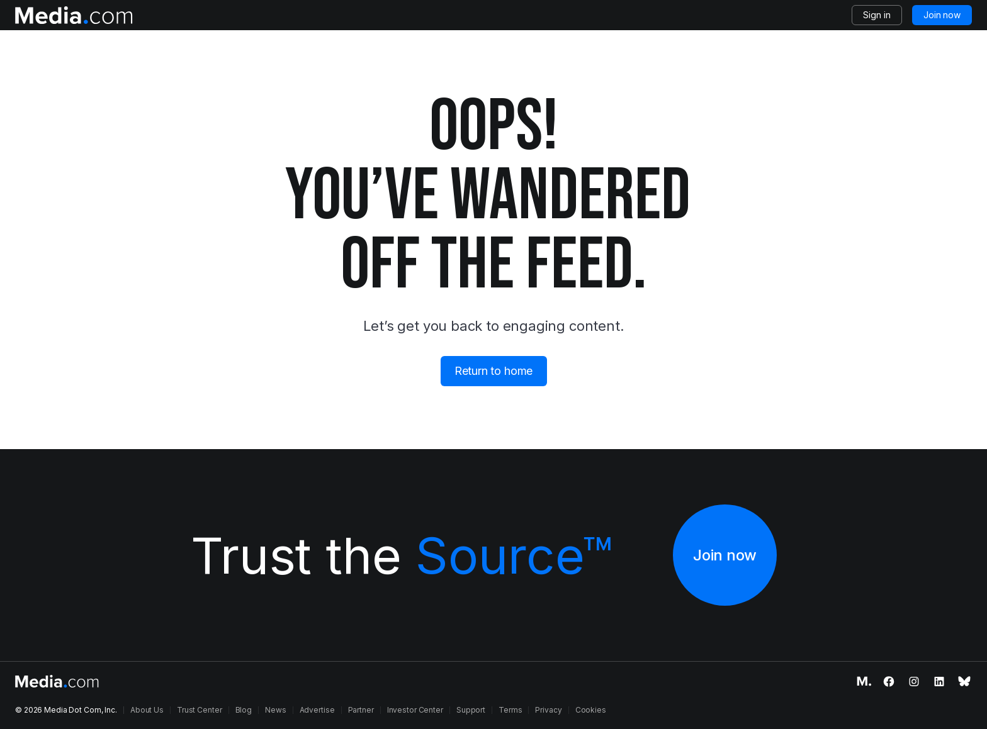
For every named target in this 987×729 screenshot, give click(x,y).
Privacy (548, 710)
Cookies (590, 710)
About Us (147, 710)
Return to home (493, 370)
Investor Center (415, 710)
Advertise (317, 710)
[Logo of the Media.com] (74, 15)
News (275, 710)
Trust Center (199, 710)
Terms (510, 710)
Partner (361, 710)
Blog (243, 710)
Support (470, 710)
